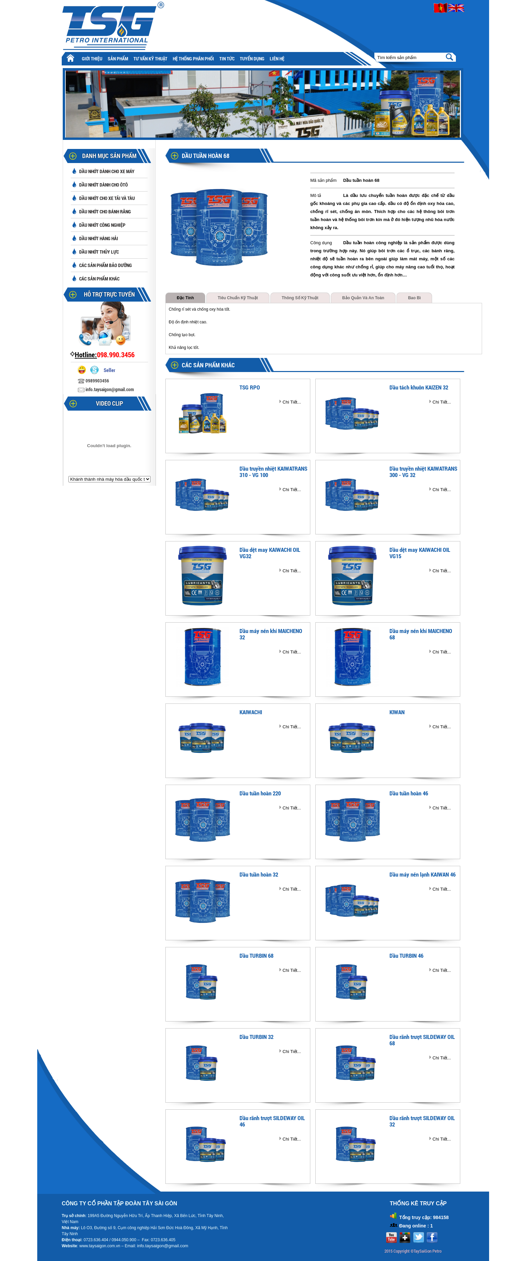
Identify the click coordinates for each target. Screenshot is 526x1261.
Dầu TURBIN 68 (256, 955)
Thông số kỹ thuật (300, 298)
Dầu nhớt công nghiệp (102, 225)
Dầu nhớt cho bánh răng (105, 211)
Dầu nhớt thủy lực (99, 252)
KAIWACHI (251, 712)
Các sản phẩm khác (99, 278)
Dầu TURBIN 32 (256, 1037)
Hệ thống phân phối (193, 58)
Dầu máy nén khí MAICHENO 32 (271, 634)
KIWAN (397, 712)
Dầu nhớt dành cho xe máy (107, 171)
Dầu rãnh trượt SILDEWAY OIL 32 (422, 1121)
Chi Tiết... (291, 402)
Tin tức (226, 58)
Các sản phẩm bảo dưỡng (105, 265)
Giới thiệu (92, 58)
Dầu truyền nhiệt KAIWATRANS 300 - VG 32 (423, 472)
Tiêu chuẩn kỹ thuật (238, 298)
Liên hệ (277, 58)
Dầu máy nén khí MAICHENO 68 (420, 634)
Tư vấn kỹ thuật (150, 58)
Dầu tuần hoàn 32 (259, 874)
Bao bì (414, 298)
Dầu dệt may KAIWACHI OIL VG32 (270, 553)
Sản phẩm (118, 58)
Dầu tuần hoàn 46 (408, 793)
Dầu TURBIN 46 (406, 955)
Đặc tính (185, 298)
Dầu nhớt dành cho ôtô (103, 184)
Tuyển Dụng (252, 58)
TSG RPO (250, 387)
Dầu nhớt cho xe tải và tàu (107, 198)
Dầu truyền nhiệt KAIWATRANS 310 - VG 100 (273, 472)
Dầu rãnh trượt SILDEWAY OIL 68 (422, 1040)
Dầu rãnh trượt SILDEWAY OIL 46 (272, 1121)
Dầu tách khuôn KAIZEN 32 (418, 387)
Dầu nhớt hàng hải (98, 238)
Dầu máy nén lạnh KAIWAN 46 (422, 874)
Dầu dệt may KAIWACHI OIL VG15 (419, 553)
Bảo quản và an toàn (363, 298)
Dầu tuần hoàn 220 (260, 793)
